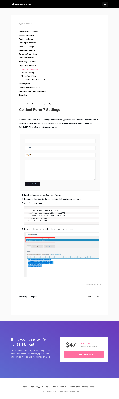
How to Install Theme (26, 35)
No (98, 296)
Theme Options (24, 84)
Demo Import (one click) (27, 43)
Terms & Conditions (89, 387)
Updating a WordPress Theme (29, 87)
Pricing (47, 387)
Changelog (23, 95)
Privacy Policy (74, 387)
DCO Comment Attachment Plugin (33, 79)
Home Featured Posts (27, 58)
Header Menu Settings (27, 50)
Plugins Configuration (27, 66)
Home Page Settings (26, 47)
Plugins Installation (26, 39)
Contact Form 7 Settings (29, 70)
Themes (25, 387)
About (55, 387)
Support (39, 387)
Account (63, 387)
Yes (89, 296)
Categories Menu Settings (28, 54)
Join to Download (84, 354)
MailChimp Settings (28, 73)
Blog (32, 387)
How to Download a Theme (28, 32)
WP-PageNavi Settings (28, 76)
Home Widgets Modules (27, 62)
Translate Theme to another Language (32, 91)
